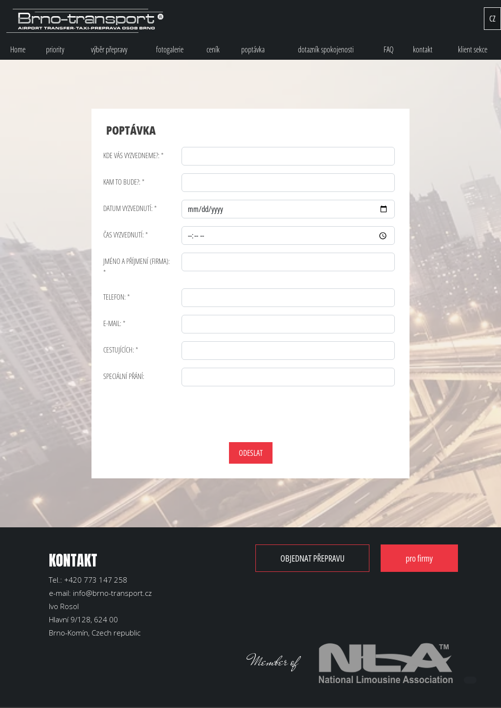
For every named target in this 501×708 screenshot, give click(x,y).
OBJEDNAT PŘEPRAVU (312, 558)
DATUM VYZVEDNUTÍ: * (130, 208)
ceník (213, 49)
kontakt (423, 49)
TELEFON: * (116, 297)
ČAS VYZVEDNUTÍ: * (125, 234)
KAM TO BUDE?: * (123, 182)
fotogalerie (169, 49)
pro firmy (419, 558)
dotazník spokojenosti (326, 49)
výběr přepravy (109, 49)
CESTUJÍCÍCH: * (120, 349)
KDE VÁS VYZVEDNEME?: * (133, 155)
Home (17, 49)
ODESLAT (251, 453)
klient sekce (472, 49)
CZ (492, 18)
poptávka (253, 49)
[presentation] (180, 413)
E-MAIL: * (114, 323)
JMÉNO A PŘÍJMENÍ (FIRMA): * (136, 266)
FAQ (388, 49)
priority (55, 49)
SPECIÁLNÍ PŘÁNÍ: (123, 376)
